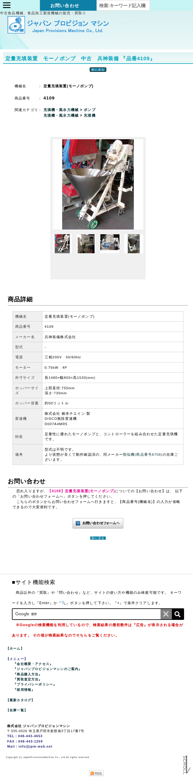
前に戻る (98, 69)
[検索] (177, 614)
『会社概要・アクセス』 (33, 664)
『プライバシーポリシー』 (35, 684)
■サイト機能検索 (33, 582)
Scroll (184, 767)
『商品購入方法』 (27, 674)
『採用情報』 (24, 689)
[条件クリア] (166, 614)
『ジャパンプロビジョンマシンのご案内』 (47, 669)
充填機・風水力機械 (61, 110)
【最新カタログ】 (20, 700)
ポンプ (89, 110)
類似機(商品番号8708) (143, 454)
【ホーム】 (15, 648)
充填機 (89, 115)
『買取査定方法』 (27, 679)
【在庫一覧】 (17, 710)
